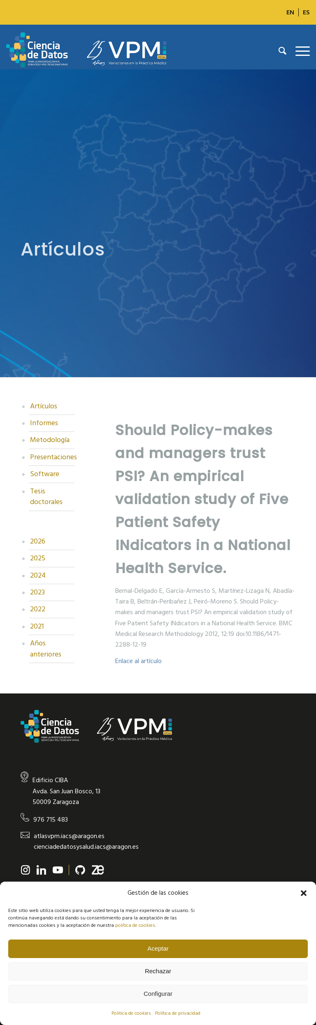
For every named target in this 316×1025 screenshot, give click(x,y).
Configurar (158, 993)
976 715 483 (50, 819)
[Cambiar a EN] (290, 12)
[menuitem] (290, 12)
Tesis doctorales (46, 496)
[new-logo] (86, 50)
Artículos (43, 406)
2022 (37, 609)
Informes (44, 423)
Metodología (50, 440)
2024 (38, 575)
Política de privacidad (177, 1013)
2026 (37, 541)
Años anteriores (45, 648)
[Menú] (298, 50)
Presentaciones (52, 457)
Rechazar (158, 970)
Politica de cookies (131, 1013)
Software (44, 474)
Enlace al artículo (138, 661)
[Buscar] (278, 50)
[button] (304, 893)
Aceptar (158, 948)
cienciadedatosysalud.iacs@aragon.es (86, 846)
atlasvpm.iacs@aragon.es (69, 836)
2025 (37, 558)
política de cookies (135, 925)
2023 (37, 592)
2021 (37, 626)
